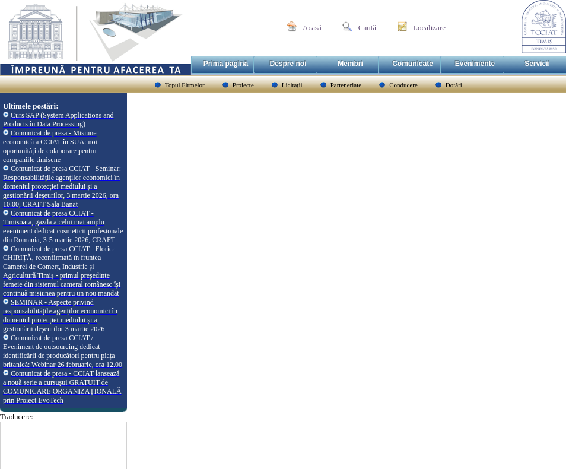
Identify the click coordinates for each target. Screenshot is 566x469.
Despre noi (287, 63)
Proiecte (243, 85)
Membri (350, 63)
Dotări (454, 85)
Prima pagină (225, 63)
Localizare (429, 27)
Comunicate (412, 63)
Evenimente (475, 63)
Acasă (312, 27)
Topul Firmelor (185, 85)
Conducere (403, 85)
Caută (367, 27)
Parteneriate (346, 85)
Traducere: (16, 416)
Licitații (292, 85)
